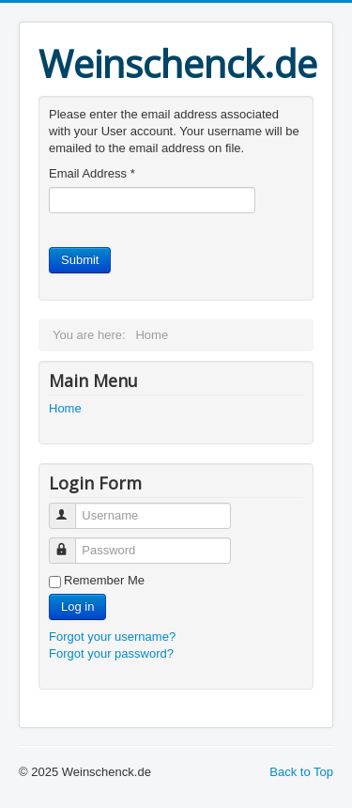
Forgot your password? (111, 653)
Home (65, 408)
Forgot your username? (112, 636)
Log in (77, 606)
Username (70, 507)
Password (70, 542)
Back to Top (301, 772)
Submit (80, 260)
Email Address (92, 173)
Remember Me (104, 580)
